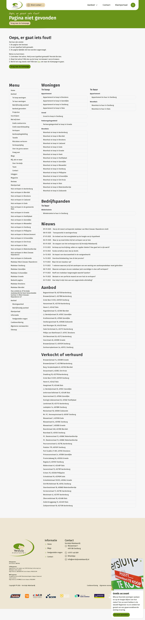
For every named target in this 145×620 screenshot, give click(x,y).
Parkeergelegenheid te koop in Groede (57, 124)
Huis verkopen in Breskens (21, 196)
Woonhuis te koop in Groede (53, 151)
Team (14, 167)
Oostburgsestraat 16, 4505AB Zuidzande (58, 322)
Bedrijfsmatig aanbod (20, 105)
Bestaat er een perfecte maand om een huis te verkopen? (69, 276)
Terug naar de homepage (19, 23)
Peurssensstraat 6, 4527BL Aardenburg (57, 444)
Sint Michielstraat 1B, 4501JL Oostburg (57, 484)
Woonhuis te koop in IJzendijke (54, 162)
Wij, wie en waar (16, 160)
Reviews (14, 181)
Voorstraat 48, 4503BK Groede (54, 340)
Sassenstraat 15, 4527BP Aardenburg (56, 469)
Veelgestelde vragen (19, 319)
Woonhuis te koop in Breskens (54, 140)
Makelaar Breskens (18, 284)
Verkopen (16, 130)
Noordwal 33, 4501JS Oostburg (54, 433)
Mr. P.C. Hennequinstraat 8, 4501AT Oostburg (59, 414)
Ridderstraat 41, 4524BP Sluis (54, 466)
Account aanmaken (121, 615)
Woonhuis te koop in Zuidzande (54, 191)
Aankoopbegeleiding (20, 134)
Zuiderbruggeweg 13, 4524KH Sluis (55, 502)
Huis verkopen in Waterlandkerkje (23, 249)
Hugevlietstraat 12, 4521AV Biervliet (56, 311)
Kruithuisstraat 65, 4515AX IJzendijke (56, 318)
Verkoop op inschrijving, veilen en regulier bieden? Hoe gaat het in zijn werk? (76, 247)
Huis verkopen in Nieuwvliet (21, 223)
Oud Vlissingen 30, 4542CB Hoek (55, 325)
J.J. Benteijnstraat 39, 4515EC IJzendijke (57, 314)
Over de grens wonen (20, 149)
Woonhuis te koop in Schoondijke (55, 176)
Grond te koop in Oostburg (53, 116)
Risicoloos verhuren (19, 141)
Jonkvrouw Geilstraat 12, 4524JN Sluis (56, 393)
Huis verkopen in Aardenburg (22, 189)
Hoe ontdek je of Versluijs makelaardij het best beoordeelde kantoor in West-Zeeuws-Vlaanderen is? (23, 294)
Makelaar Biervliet (17, 287)
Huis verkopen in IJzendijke (21, 220)
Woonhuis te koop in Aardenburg (55, 132)
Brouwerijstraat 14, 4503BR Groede (56, 360)
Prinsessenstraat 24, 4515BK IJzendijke (57, 455)
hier (39, 62)
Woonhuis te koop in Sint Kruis (54, 180)
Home (13, 90)
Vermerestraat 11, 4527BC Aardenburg (57, 491)
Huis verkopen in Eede (19, 203)
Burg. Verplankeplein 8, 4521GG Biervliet (58, 367)
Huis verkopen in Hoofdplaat (21, 216)
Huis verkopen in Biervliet (20, 192)
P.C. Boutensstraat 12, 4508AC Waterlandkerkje (60, 436)
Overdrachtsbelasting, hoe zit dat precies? (63, 258)
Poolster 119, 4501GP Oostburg (54, 447)
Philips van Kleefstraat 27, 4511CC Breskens (59, 333)
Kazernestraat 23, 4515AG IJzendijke (56, 396)
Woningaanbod (18, 304)
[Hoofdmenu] (133, 5)
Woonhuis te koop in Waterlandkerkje (57, 187)
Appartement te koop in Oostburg (55, 104)
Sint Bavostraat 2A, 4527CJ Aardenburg (57, 336)
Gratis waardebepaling (20, 127)
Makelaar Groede (17, 276)
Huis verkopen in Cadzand (20, 200)
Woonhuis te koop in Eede (52, 147)
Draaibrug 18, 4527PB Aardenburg (55, 374)
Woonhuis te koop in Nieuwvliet (54, 165)
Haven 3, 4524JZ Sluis (51, 307)
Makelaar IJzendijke (18, 269)
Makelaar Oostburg (18, 265)
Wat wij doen (15, 119)
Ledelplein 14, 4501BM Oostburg (55, 407)
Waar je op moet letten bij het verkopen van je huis (67, 240)
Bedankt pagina (17, 280)
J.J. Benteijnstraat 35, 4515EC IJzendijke (57, 389)
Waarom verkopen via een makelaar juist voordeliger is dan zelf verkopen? (75, 269)
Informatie (15, 315)
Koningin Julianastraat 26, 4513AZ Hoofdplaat (59, 400)
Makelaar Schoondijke (19, 273)
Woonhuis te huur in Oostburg (103, 105)
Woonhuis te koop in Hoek (52, 154)
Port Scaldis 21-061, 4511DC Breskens (56, 451)
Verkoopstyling (18, 145)
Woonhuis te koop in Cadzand (54, 143)
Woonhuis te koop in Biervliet (54, 136)
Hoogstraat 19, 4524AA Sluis (53, 385)
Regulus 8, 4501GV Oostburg (53, 462)
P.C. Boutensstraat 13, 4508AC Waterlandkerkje (60, 440)
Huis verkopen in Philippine (21, 231)
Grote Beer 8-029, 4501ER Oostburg (56, 378)
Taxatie (15, 138)
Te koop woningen (19, 98)
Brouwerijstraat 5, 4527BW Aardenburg (57, 296)
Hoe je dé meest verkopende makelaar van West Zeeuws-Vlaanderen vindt (75, 229)
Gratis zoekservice (19, 123)
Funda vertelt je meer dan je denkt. (61, 251)
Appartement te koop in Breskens (55, 97)
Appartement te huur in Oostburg (104, 97)
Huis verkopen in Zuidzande (21, 258)
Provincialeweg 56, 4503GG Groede (55, 458)
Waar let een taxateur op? (57, 262)
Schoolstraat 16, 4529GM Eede (54, 476)
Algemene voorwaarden (19, 326)
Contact (15, 171)
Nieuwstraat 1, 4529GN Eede (53, 418)
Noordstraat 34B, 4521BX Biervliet (55, 429)
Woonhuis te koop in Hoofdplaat (55, 158)
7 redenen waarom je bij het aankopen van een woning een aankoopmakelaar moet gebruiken (83, 265)
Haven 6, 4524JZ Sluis (51, 382)
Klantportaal (15, 185)
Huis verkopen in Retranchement (23, 234)
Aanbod (14, 94)
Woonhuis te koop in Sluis (52, 183)
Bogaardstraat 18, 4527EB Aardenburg (57, 293)
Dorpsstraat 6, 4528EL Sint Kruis (55, 371)
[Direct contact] (35, 5)
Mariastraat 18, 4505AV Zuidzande (55, 411)
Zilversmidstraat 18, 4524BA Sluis (55, 498)
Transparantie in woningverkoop (60, 233)
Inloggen (14, 174)
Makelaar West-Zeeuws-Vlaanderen (24, 262)
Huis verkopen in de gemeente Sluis (22, 208)
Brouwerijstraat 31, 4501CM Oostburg (56, 344)
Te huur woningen (19, 101)
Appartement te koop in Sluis (54, 108)
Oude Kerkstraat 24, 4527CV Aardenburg (58, 329)
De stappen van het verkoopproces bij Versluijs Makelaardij (70, 244)
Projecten (16, 112)
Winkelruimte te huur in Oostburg (55, 213)
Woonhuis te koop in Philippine (54, 173)
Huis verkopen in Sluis (19, 245)
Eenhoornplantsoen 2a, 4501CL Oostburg (58, 347)
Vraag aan (16, 152)
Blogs (13, 156)
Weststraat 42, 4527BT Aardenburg (56, 495)
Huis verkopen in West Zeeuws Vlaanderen (22, 254)
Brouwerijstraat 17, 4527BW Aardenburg (57, 363)
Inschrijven (15, 116)
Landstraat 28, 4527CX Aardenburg (56, 404)
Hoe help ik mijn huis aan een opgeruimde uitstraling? (67, 280)
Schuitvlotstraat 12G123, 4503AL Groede (57, 480)
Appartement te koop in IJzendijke (56, 101)
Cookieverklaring (17, 322)
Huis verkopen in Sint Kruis (21, 242)
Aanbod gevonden (19, 109)
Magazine (14, 178)
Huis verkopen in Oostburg (21, 227)
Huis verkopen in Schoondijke (22, 238)
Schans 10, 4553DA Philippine (54, 473)
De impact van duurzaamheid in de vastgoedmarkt (66, 255)
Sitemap (14, 330)
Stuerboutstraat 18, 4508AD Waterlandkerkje (59, 487)
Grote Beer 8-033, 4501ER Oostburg (56, 300)
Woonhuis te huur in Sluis (101, 109)
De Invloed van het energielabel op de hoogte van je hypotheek (71, 236)
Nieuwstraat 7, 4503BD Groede (54, 425)
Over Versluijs (17, 163)
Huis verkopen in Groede (20, 213)
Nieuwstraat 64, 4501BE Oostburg (55, 422)
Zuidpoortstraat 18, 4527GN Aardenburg (58, 506)
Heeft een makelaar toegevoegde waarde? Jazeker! (66, 273)
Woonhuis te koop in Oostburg (54, 169)
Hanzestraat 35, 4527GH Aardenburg (56, 304)
